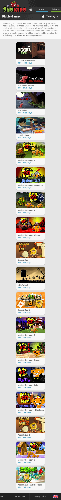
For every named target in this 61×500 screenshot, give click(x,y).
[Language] (55, 496)
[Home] (31, 9)
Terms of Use (19, 496)
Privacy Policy (40, 496)
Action (41, 9)
